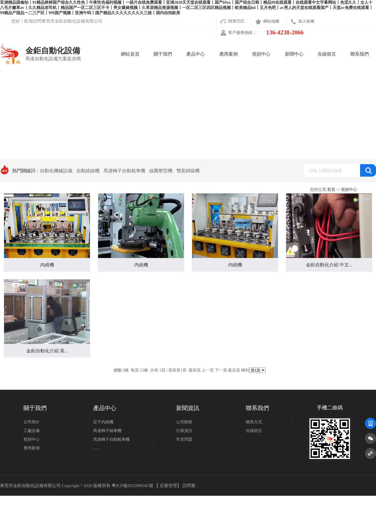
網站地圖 (271, 21)
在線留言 (327, 54)
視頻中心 (261, 54)
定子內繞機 (103, 422)
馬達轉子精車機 (107, 431)
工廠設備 (31, 431)
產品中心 (195, 54)
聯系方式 (254, 422)
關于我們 (163, 54)
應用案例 (228, 54)
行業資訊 (184, 431)
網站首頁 (130, 54)
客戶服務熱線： (266, 32)
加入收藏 (306, 21)
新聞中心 (294, 54)
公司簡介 (31, 422)
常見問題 (184, 439)
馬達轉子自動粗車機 (111, 439)
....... (96, 448)
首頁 (331, 189)
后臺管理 (168, 485)
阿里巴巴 (236, 21)
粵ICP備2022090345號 (132, 485)
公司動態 (184, 422)
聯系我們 (359, 54)
